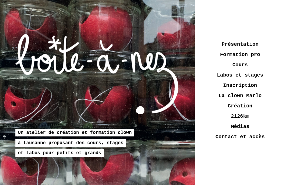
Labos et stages (240, 75)
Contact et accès (240, 137)
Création (240, 106)
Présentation (240, 44)
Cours (240, 65)
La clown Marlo (240, 96)
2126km (240, 116)
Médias (240, 127)
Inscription (240, 85)
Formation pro (240, 55)
